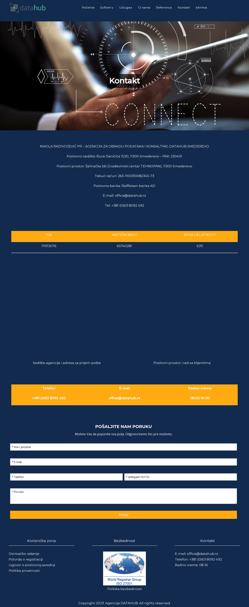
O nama (144, 7)
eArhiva (201, 7)
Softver (105, 7)
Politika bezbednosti (124, 589)
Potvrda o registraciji (26, 559)
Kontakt (184, 7)
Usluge (124, 7)
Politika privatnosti (24, 571)
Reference (164, 7)
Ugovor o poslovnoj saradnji (32, 565)
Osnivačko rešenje (24, 554)
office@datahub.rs (130, 195)
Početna (88, 7)
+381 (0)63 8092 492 (127, 205)
